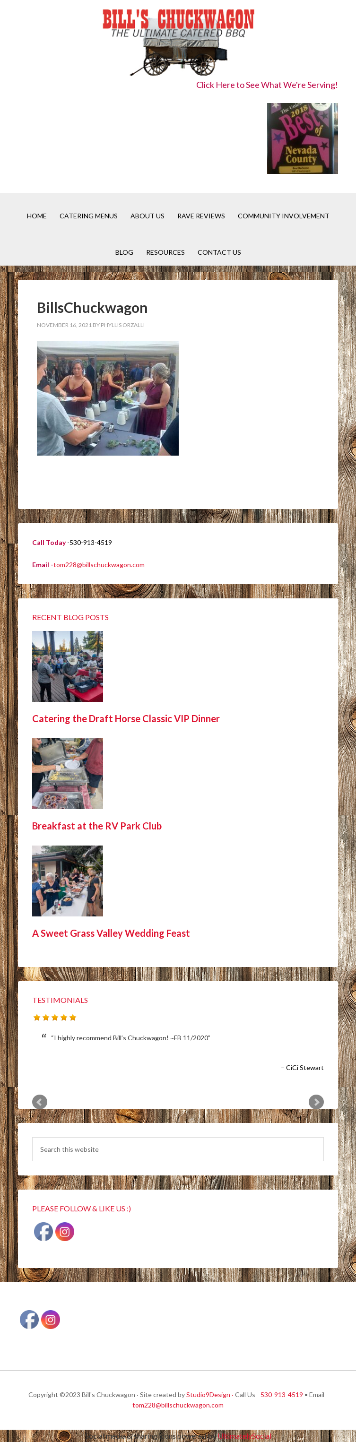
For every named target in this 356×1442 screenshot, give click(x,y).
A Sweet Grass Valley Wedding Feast (111, 933)
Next (316, 1102)
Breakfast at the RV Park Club (97, 825)
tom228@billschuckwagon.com (99, 565)
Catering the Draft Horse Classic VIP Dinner (126, 718)
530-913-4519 (281, 1394)
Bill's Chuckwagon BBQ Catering (178, 43)
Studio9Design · (210, 1394)
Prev (39, 1102)
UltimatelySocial (244, 1435)
